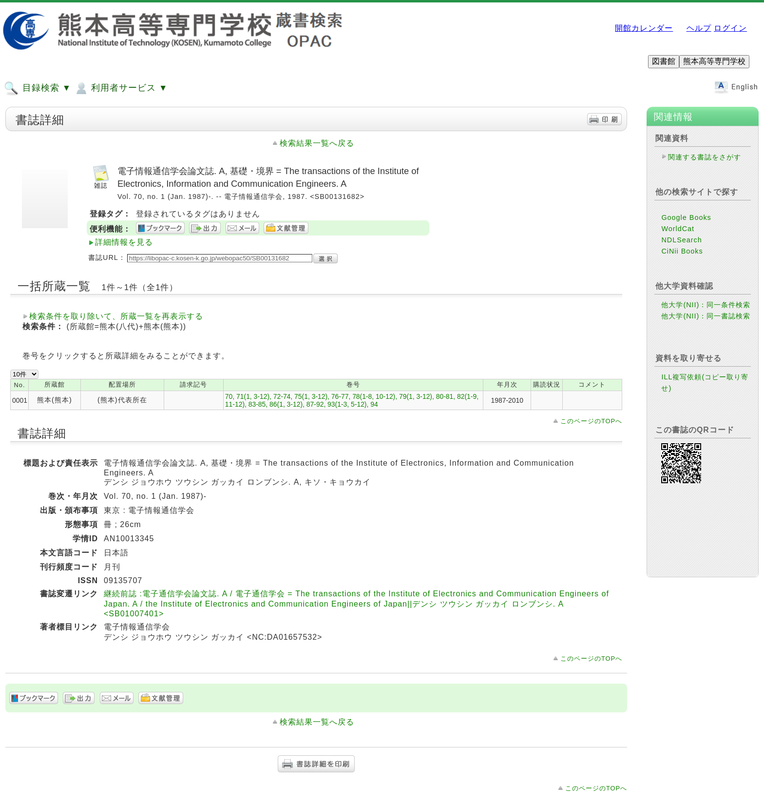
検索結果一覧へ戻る (317, 143)
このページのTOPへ (591, 421)
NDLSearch (681, 240)
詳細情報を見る (124, 242)
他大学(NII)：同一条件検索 (705, 305)
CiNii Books (682, 251)
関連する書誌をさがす (704, 157)
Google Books (686, 217)
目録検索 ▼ (37, 88)
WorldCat (677, 229)
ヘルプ (699, 28)
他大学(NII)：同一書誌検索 (705, 316)
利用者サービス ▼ (121, 88)
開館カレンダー (644, 28)
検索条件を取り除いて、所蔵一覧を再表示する (116, 316)
